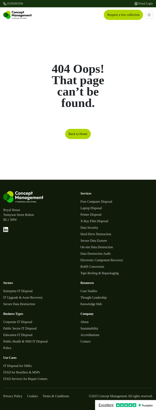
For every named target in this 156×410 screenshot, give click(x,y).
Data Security (89, 227)
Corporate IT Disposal (17, 322)
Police (7, 348)
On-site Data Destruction (96, 247)
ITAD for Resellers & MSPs (21, 372)
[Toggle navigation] (149, 14)
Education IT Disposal (17, 335)
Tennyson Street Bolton (18, 214)
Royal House (11, 210)
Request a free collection (123, 14)
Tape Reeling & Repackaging (99, 273)
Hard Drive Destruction (95, 234)
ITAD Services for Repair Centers (25, 379)
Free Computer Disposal (96, 201)
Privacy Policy (12, 396)
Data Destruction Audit (95, 253)
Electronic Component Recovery (101, 260)
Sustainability (89, 328)
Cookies (32, 396)
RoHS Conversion (92, 266)
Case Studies (88, 291)
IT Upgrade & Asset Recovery (23, 297)
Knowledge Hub (91, 304)
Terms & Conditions (56, 396)
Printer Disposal (91, 214)
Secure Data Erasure (93, 240)
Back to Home (78, 134)
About (84, 322)
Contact (85, 341)
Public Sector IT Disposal (20, 328)
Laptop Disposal (91, 208)
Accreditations (89, 335)
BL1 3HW (10, 219)
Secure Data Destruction (19, 304)
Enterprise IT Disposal (18, 291)
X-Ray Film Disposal (94, 221)
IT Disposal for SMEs (17, 366)
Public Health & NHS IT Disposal (25, 341)
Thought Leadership (93, 297)
